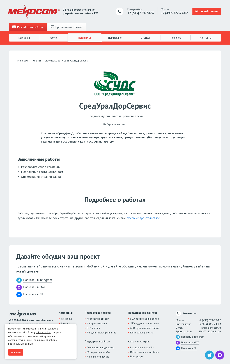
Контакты (205, 37)
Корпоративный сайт (98, 318)
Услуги (54, 37)
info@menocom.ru (211, 327)
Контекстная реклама (141, 332)
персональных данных (20, 343)
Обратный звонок (206, 11)
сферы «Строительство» (143, 218)
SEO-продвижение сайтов (144, 318)
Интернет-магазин (97, 323)
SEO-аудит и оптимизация (144, 323)
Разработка (27, 27)
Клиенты (85, 38)
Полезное (175, 37)
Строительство (116, 124)
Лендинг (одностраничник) (101, 332)
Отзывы (145, 37)
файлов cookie (42, 332)
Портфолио (115, 37)
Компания (24, 37)
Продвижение (66, 27)
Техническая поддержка (100, 347)
